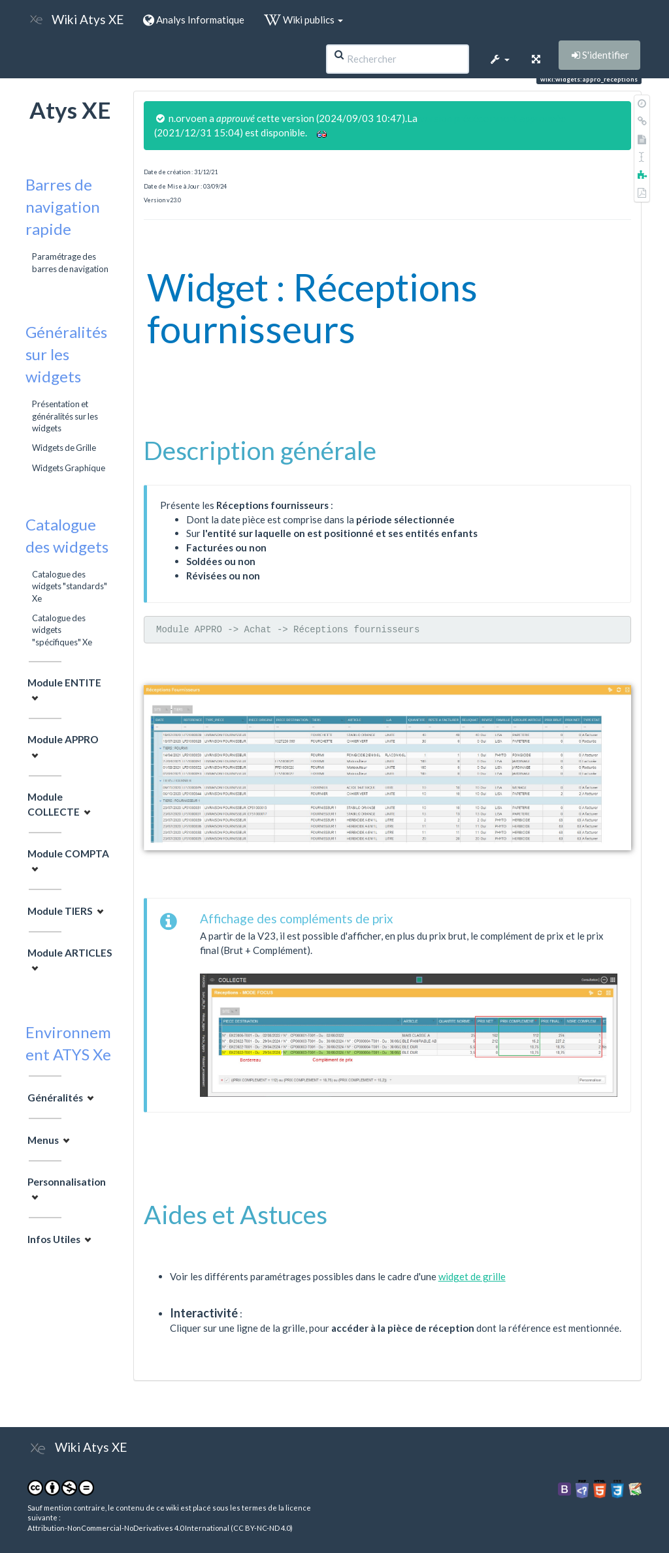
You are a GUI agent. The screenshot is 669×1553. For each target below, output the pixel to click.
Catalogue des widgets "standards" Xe (69, 586)
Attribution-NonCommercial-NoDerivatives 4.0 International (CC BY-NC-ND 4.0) (160, 1528)
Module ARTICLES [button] (69, 953)
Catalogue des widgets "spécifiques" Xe (62, 630)
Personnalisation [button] (66, 1182)
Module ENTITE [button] (64, 682)
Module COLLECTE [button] (53, 804)
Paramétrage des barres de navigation (70, 262)
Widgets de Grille (64, 447)
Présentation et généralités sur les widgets (65, 416)
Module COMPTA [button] (68, 853)
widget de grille (472, 1276)
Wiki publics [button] (303, 19)
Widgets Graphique (68, 468)
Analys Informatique (193, 19)
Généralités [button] (55, 1097)
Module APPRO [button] (63, 739)
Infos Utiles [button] (53, 1239)
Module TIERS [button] (60, 911)
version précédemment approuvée (492, 118)
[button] (499, 58)
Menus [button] (43, 1140)
